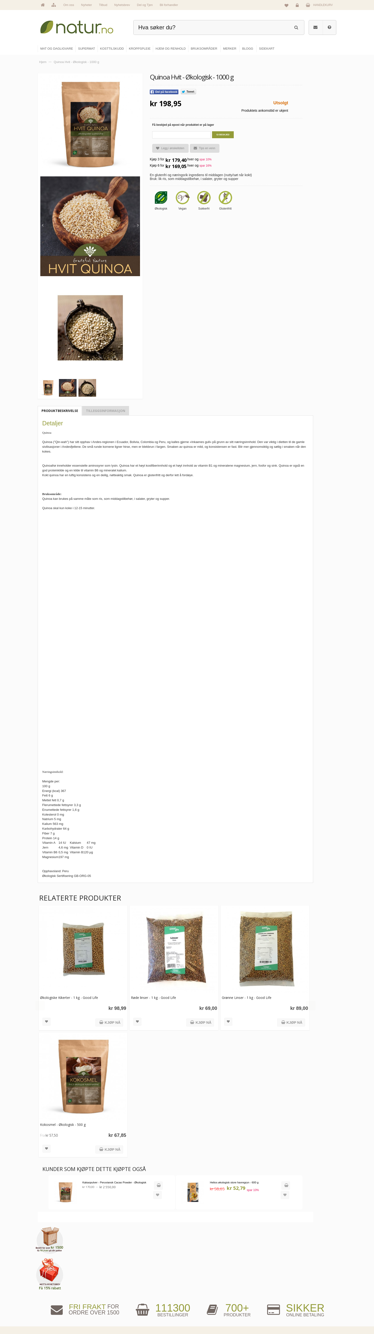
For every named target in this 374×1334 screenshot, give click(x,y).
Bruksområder (253, 1285)
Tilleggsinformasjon (105, 410)
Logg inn (298, 6)
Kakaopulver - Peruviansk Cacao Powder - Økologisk (113, 1176)
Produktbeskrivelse (60, 410)
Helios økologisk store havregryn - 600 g (229, 1176)
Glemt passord (301, 1285)
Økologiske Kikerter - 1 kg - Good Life (69, 994)
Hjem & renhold (203, 1316)
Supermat (199, 1285)
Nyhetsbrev (122, 5)
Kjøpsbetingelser (302, 1306)
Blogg (247, 1275)
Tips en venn (202, 148)
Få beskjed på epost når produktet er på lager (183, 125)
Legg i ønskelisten (168, 148)
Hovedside (149, 1275)
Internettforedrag (254, 1295)
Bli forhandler (169, 5)
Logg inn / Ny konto (304, 1275)
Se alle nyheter (152, 1306)
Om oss (68, 5)
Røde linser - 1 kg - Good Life (150, 994)
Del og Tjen (145, 5)
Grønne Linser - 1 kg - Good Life (241, 994)
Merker (147, 1295)
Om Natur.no (151, 1285)
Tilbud (103, 5)
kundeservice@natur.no (85, 1303)
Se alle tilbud (151, 1316)
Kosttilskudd (201, 1295)
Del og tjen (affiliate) (256, 1306)
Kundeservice (300, 1295)
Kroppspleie (200, 1306)
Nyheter (86, 5)
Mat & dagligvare (204, 1275)
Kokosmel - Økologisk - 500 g (63, 1119)
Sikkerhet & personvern (307, 1316)
